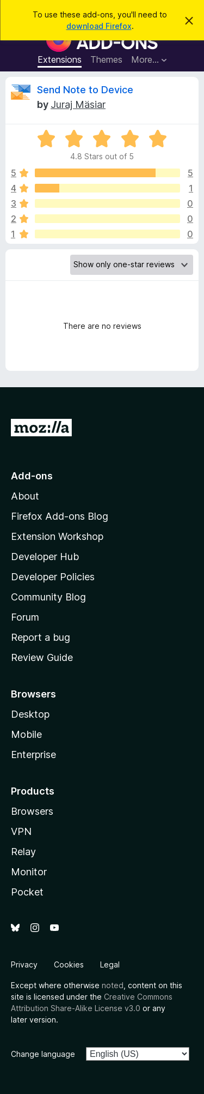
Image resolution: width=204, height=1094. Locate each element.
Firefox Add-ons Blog (59, 516)
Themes (106, 59)
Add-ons (32, 476)
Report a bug (40, 637)
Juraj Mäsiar (78, 104)
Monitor (29, 871)
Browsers (32, 811)
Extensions (60, 59)
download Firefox (99, 26)
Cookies (69, 964)
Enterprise (33, 754)
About (25, 496)
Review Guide (42, 657)
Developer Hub (45, 556)
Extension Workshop (57, 536)
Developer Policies (53, 576)
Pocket (27, 892)
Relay (23, 851)
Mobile (26, 734)
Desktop (30, 714)
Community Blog (48, 597)
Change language (43, 1054)
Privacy (24, 964)
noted (112, 985)
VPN (21, 831)
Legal (110, 964)
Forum (25, 617)
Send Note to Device (85, 89)
